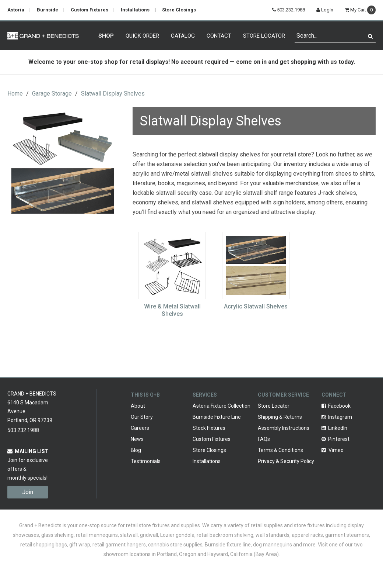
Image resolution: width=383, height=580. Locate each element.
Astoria (15, 10)
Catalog (183, 35)
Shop (106, 35)
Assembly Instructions (283, 428)
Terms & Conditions (280, 450)
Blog (136, 450)
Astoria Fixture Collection (221, 406)
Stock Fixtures (209, 428)
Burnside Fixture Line (217, 417)
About (138, 406)
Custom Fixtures (89, 10)
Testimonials (146, 461)
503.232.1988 (288, 10)
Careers (140, 428)
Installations (135, 10)
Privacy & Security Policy (286, 461)
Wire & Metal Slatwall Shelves (172, 310)
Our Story (142, 417)
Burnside (47, 10)
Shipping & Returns (280, 417)
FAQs (264, 439)
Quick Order (142, 35)
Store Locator (264, 35)
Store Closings (179, 10)
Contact (219, 35)
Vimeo (332, 450)
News (137, 439)
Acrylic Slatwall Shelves (256, 306)
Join (27, 492)
